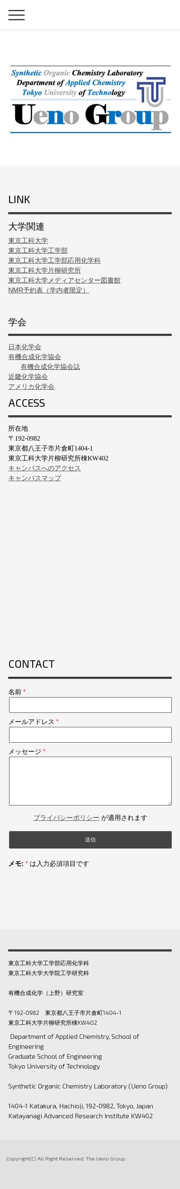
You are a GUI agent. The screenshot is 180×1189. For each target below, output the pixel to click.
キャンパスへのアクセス (44, 468)
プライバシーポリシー (66, 817)
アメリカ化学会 (31, 386)
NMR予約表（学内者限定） (48, 290)
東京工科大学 (28, 240)
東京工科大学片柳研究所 (44, 270)
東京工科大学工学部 (38, 250)
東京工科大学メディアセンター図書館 (64, 280)
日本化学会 (24, 346)
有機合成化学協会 (34, 356)
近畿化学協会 (28, 376)
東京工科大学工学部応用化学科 (54, 260)
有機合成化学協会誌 (50, 366)
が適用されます (90, 817)
